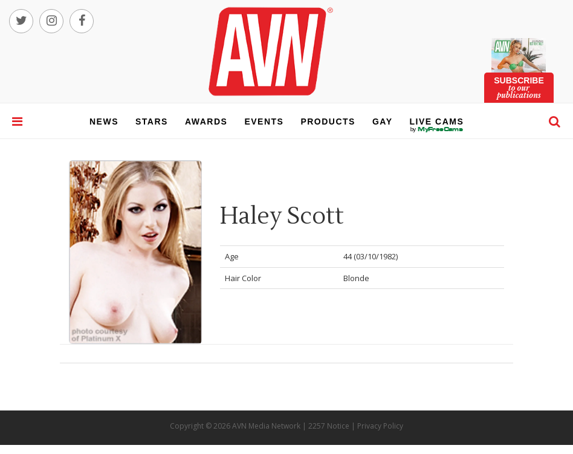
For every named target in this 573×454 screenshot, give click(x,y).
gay (382, 121)
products (327, 121)
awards (206, 121)
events (263, 121)
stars (151, 121)
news (103, 121)
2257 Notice (328, 426)
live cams (437, 129)
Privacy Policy (380, 426)
